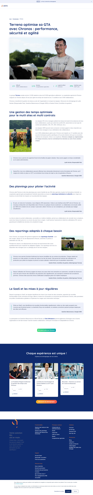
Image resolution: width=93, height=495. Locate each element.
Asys (10, 19)
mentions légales (19, 483)
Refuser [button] (75, 491)
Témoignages (16, 19)
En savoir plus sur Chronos (46, 330)
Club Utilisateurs (50, 318)
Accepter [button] (68, 491)
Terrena (17, 95)
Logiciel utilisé (61, 85)
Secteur (38, 85)
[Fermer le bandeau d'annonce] (91, 1)
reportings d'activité (47, 236)
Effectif (18, 85)
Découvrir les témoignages (46, 401)
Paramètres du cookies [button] (59, 491)
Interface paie (77, 85)
